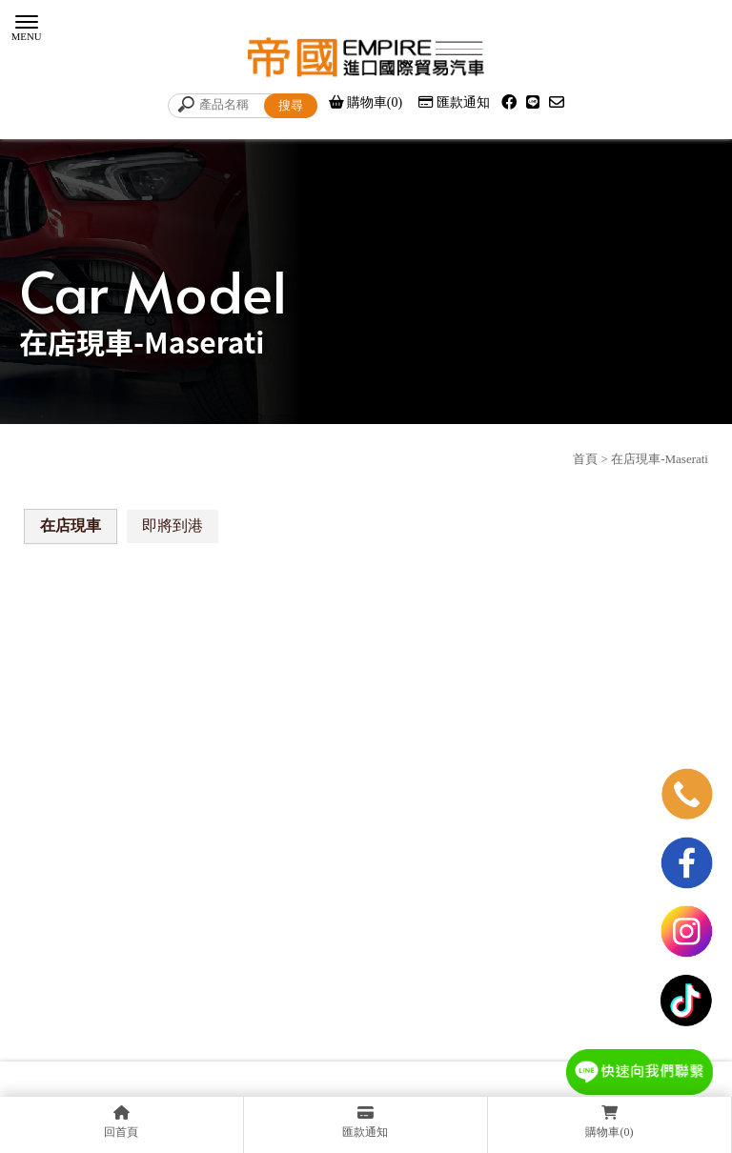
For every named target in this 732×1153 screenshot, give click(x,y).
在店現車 (70, 525)
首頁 (585, 459)
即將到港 (172, 525)
